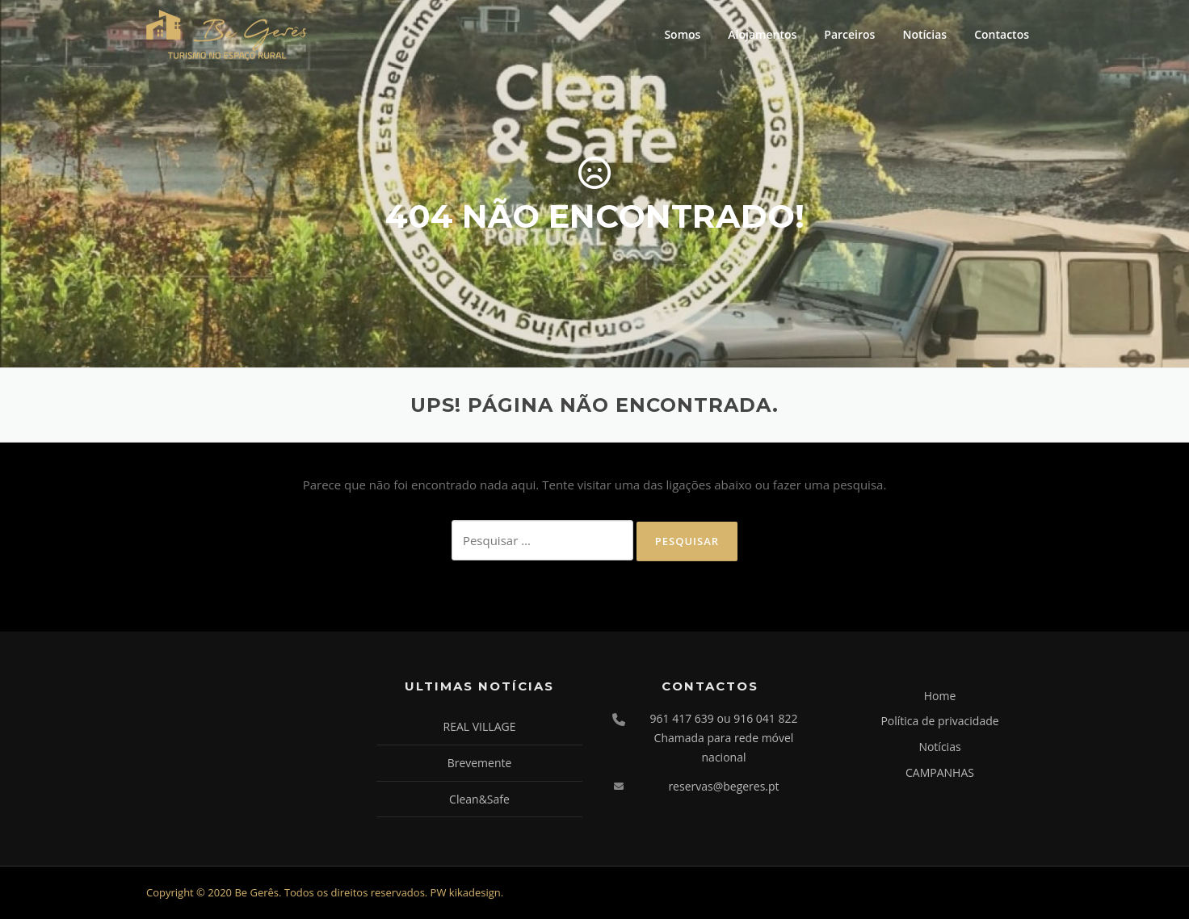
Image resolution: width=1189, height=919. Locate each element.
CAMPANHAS (939, 772)
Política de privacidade (939, 720)
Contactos (1001, 34)
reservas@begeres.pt (723, 786)
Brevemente (479, 762)
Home (940, 695)
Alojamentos (762, 34)
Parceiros (849, 34)
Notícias (924, 34)
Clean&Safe (479, 799)
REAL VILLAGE (479, 726)
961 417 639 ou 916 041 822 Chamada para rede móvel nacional (724, 738)
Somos (682, 34)
